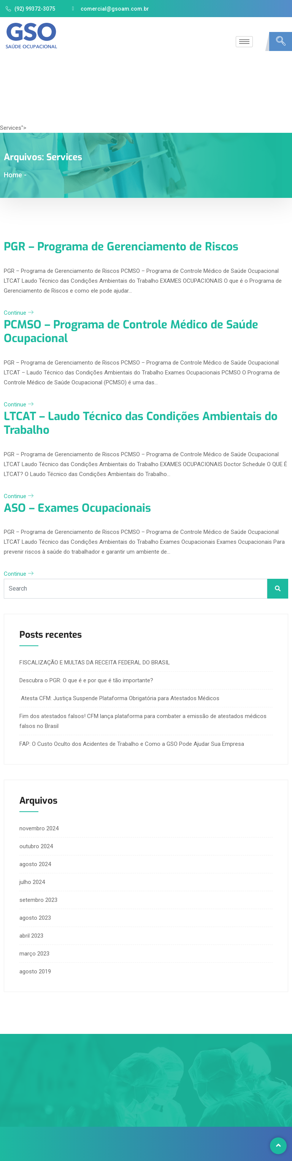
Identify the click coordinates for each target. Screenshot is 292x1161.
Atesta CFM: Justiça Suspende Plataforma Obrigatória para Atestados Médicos (119, 697)
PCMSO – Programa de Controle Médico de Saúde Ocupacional (134, 331)
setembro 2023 (38, 898)
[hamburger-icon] (244, 41)
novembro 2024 (39, 827)
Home (13, 175)
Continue (18, 312)
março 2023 (34, 952)
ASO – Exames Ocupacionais (79, 506)
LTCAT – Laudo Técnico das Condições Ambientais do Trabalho (144, 422)
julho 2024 (32, 881)
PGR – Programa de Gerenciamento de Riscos (124, 246)
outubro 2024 (36, 845)
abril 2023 (31, 934)
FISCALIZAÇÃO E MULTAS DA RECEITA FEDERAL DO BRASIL (94, 661)
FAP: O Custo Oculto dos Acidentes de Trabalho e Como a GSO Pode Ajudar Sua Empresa (131, 742)
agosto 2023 (35, 916)
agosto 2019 (35, 970)
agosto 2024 (35, 863)
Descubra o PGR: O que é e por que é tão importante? (86, 679)
